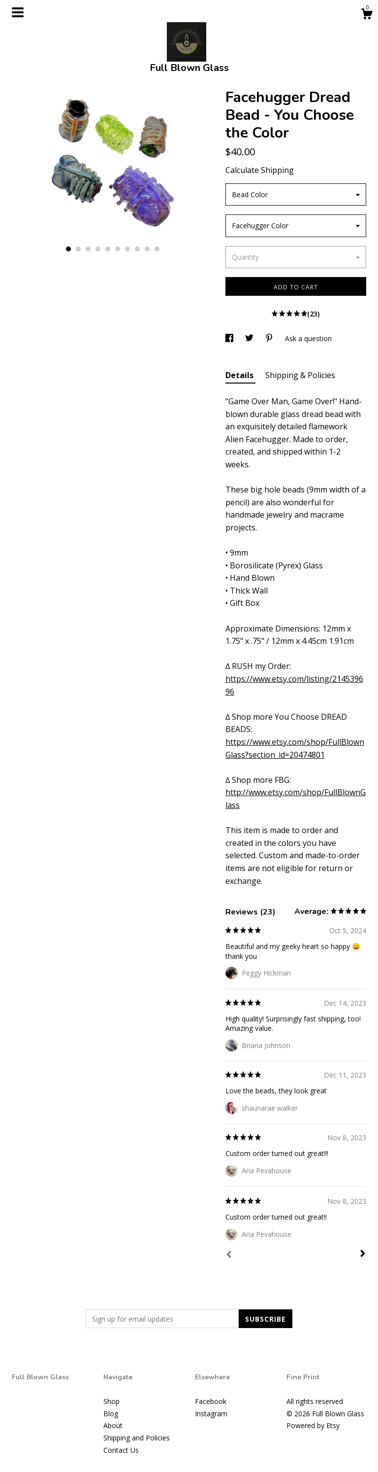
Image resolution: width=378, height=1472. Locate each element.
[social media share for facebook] (230, 338)
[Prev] (228, 1256)
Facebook (210, 1401)
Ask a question (308, 338)
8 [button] (137, 248)
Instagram (211, 1413)
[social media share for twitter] (250, 338)
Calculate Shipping (259, 170)
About (113, 1425)
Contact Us (121, 1450)
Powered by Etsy (313, 1425)
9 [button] (147, 248)
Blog (110, 1413)
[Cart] (366, 15)
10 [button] (157, 248)
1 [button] (68, 248)
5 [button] (107, 248)
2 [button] (78, 248)
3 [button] (88, 248)
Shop (111, 1401)
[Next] (362, 1255)
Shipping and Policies (136, 1437)
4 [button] (97, 248)
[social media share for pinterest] (270, 338)
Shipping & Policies (300, 375)
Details (240, 375)
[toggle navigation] (18, 12)
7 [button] (127, 248)
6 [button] (117, 248)
